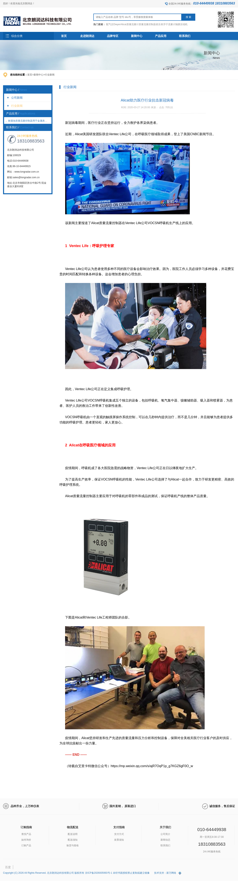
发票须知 (119, 839)
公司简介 (165, 834)
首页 (64, 36)
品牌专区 (112, 36)
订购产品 (26, 845)
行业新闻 (17, 105)
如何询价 (26, 839)
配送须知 (73, 839)
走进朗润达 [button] (87, 36)
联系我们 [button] (184, 36)
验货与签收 (73, 845)
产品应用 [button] (160, 36)
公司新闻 (17, 97)
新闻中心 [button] (136, 36)
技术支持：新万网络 (165, 872)
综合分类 (17, 36)
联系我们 (165, 845)
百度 (8, 867)
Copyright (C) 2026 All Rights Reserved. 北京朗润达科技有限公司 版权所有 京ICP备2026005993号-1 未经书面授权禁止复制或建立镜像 (76, 872)
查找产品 (26, 834)
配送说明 (73, 834)
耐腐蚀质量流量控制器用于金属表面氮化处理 (32, 120)
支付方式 (119, 834)
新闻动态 (165, 839)
